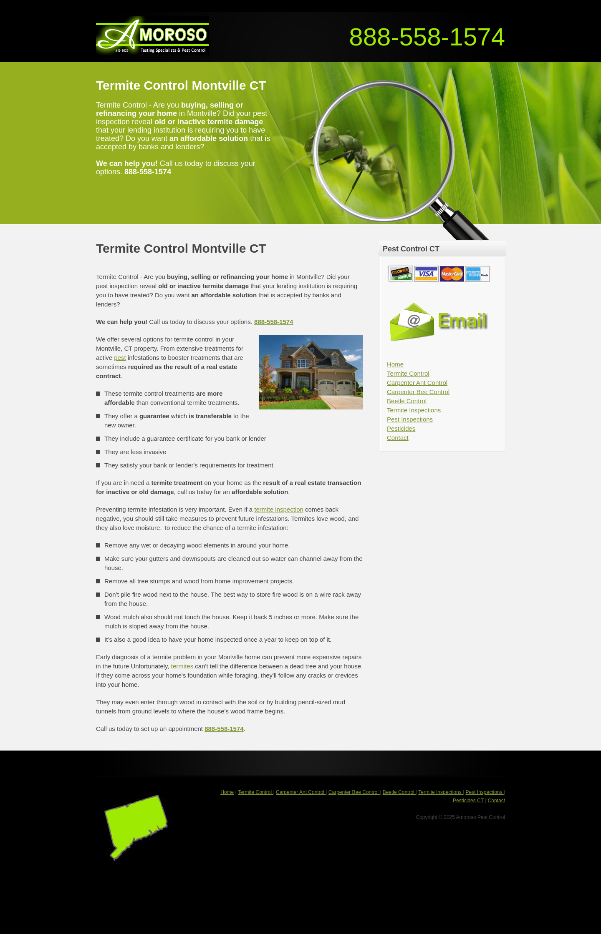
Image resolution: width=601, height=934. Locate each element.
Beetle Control (407, 400)
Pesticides (401, 428)
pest (120, 357)
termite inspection (278, 509)
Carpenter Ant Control (417, 382)
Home (395, 364)
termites (182, 666)
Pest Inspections (410, 419)
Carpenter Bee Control (418, 391)
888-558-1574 (427, 37)
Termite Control (408, 373)
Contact (398, 437)
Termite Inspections (414, 410)
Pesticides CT (468, 800)
